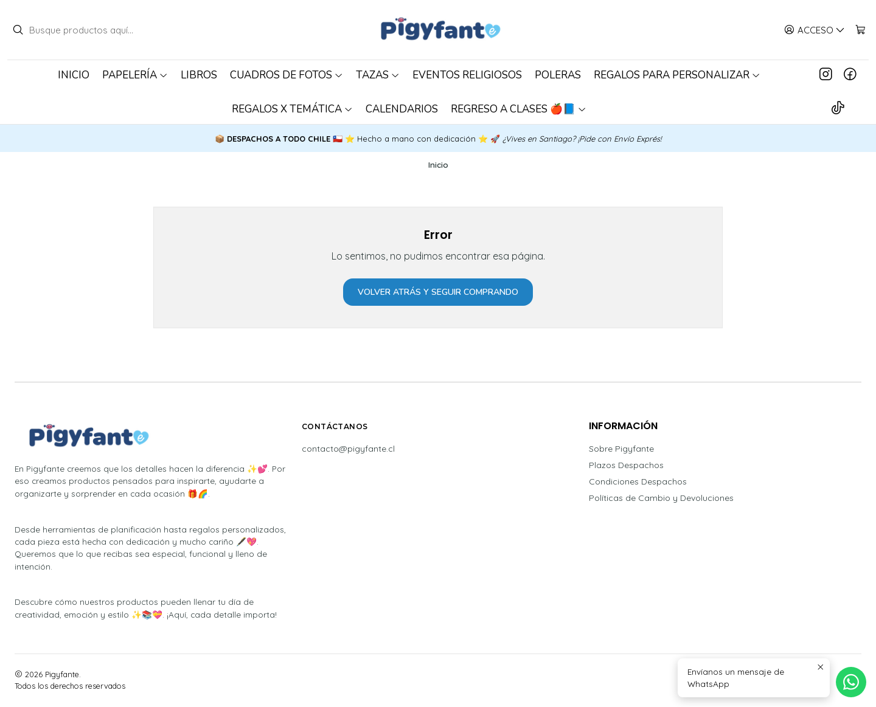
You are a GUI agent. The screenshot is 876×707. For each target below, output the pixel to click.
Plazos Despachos (626, 465)
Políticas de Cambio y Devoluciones (661, 497)
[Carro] (860, 30)
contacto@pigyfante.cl (348, 448)
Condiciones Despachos (638, 481)
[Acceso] (814, 30)
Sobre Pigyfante (621, 448)
